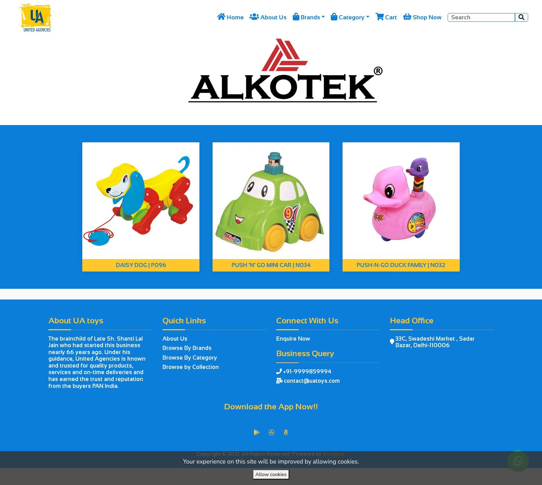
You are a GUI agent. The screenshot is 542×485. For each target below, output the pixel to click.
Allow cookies (271, 474)
